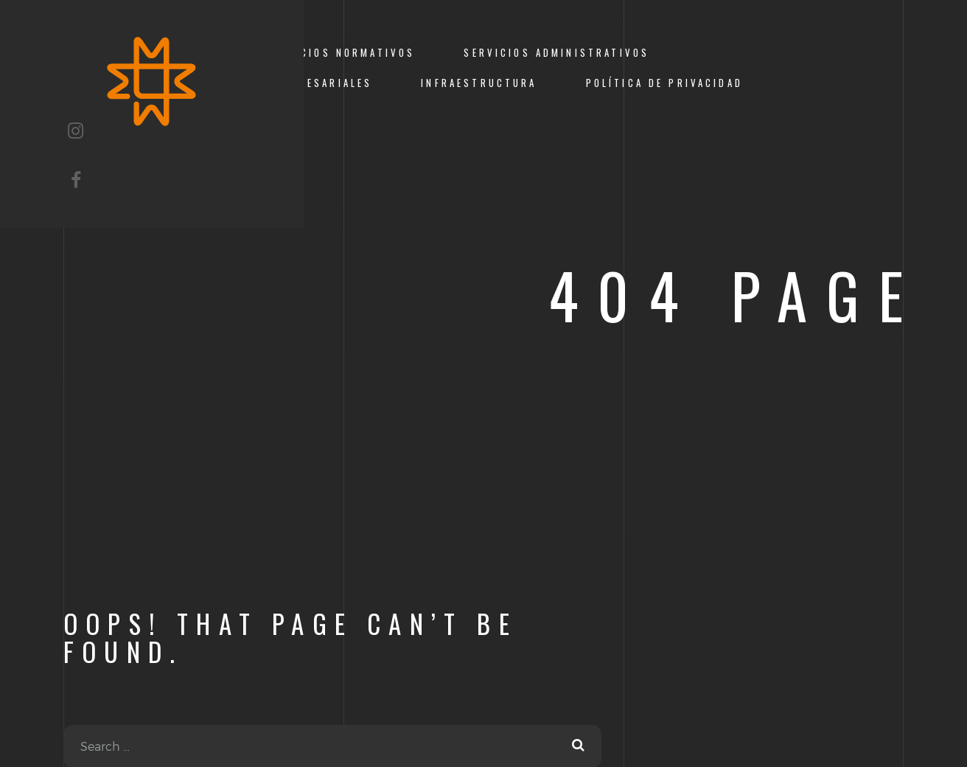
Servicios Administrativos (556, 53)
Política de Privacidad (664, 83)
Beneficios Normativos (337, 53)
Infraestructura (479, 83)
